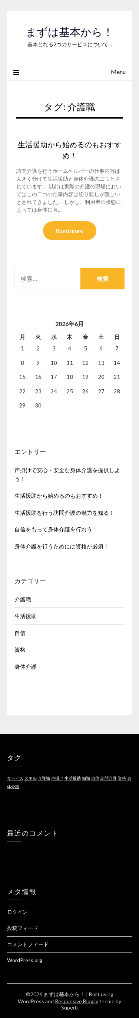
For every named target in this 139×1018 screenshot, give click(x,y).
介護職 (22, 599)
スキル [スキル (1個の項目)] (30, 778)
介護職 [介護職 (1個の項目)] (44, 778)
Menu (118, 71)
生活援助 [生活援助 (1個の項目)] (72, 778)
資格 (20, 649)
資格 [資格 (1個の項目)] (122, 778)
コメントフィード (28, 944)
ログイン (17, 911)
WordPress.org (24, 960)
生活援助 (25, 615)
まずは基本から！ (69, 32)
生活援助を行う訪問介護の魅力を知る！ (64, 512)
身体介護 (25, 666)
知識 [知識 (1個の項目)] (86, 778)
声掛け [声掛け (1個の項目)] (57, 778)
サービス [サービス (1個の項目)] (15, 778)
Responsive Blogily (76, 1001)
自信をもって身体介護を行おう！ (56, 529)
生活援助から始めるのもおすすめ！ (58, 495)
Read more (69, 230)
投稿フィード (22, 928)
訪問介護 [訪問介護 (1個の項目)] (108, 778)
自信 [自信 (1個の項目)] (95, 778)
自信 (20, 632)
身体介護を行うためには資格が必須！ (61, 546)
